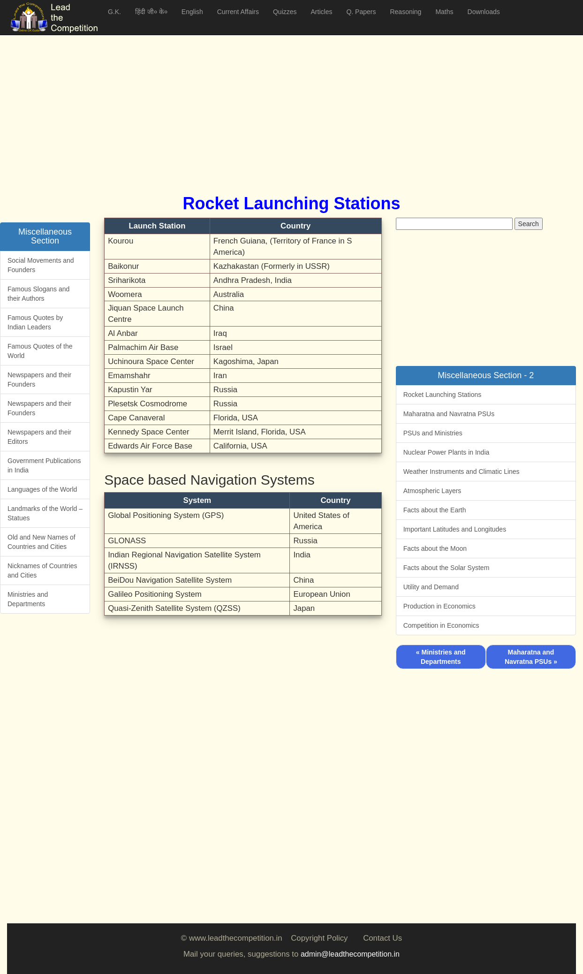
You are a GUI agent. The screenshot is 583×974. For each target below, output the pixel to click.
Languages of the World (42, 489)
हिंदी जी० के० (151, 11)
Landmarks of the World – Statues (45, 513)
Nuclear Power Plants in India (446, 452)
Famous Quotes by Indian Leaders (35, 322)
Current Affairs (238, 11)
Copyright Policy (319, 938)
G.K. (114, 11)
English (192, 11)
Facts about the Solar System (446, 567)
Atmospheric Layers (432, 491)
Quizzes (285, 11)
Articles (322, 11)
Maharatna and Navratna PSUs (449, 414)
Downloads (484, 11)
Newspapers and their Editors (39, 436)
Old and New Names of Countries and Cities (42, 541)
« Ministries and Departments (441, 656)
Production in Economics (439, 606)
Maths (444, 11)
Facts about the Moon (435, 548)
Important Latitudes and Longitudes (455, 529)
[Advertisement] (288, 103)
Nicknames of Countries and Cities (42, 570)
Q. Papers (361, 11)
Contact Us (382, 938)
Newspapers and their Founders (39, 379)
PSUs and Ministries (432, 433)
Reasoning (405, 11)
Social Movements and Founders (41, 265)
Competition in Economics (441, 625)
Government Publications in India (44, 465)
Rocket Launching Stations (442, 394)
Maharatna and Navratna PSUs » (531, 656)
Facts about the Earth (434, 510)
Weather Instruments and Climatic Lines (461, 471)
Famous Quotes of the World (40, 350)
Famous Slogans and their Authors (38, 293)
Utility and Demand (431, 587)
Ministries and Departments (28, 599)
